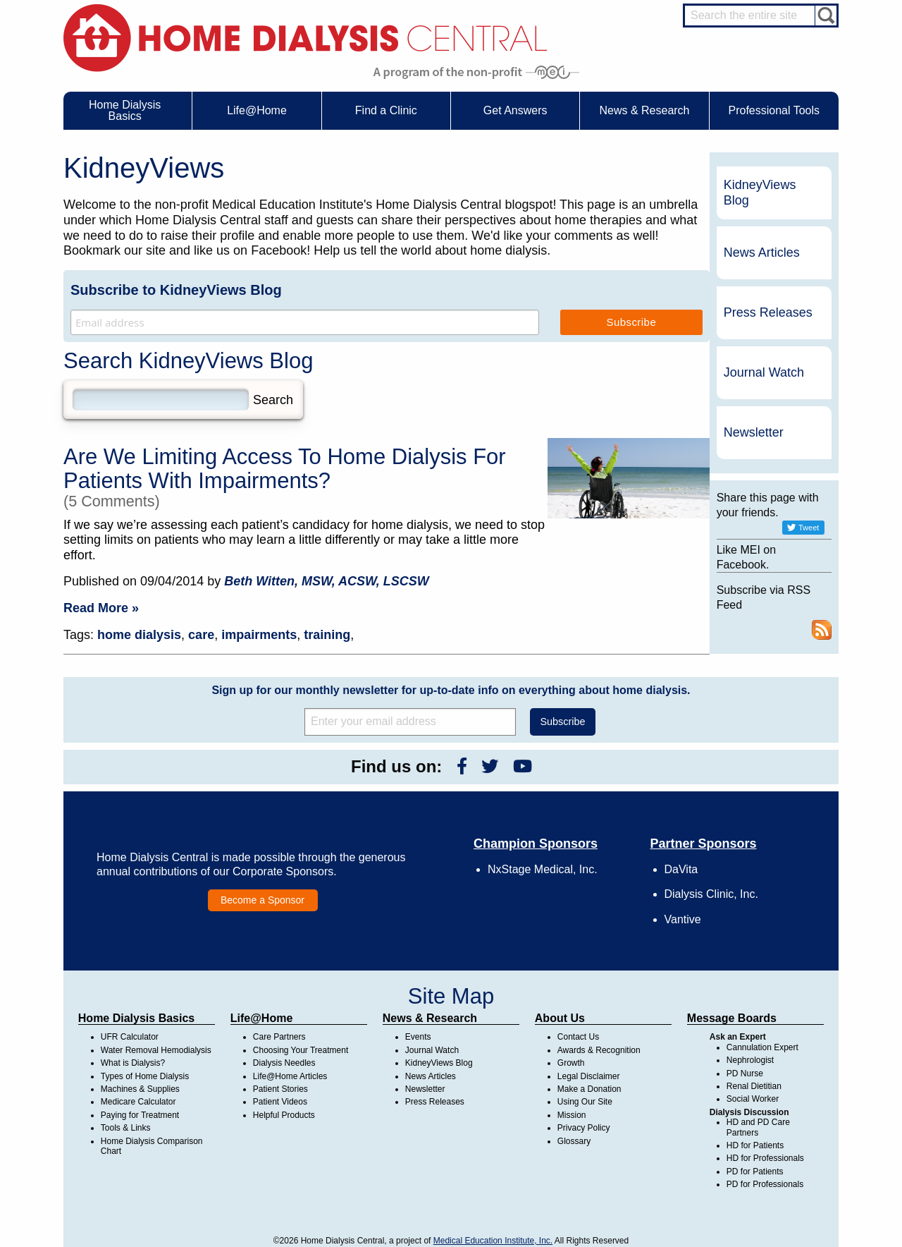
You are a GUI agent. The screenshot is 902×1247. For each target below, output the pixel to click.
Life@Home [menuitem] (257, 110)
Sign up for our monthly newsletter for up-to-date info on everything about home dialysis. (450, 690)
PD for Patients (755, 1171)
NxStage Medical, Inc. (543, 869)
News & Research (430, 1018)
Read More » (101, 608)
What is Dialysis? (133, 1063)
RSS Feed (822, 630)
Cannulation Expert (762, 1047)
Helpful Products (284, 1115)
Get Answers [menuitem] (515, 110)
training (327, 635)
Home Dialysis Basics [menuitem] (125, 110)
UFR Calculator (130, 1037)
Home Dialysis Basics (136, 1018)
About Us (560, 1018)
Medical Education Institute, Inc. (492, 1241)
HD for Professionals (765, 1158)
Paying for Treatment (140, 1115)
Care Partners (279, 1037)
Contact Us (578, 1037)
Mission (571, 1115)
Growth (571, 1063)
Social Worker (753, 1099)
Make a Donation (589, 1089)
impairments (259, 635)
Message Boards (732, 1018)
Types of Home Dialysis (145, 1076)
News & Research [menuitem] (644, 110)
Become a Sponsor (262, 900)
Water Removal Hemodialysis (156, 1050)
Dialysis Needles (284, 1063)
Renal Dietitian (754, 1086)
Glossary (574, 1141)
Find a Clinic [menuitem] (386, 110)
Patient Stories (280, 1089)
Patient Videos (280, 1102)
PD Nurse (745, 1073)
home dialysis (139, 635)
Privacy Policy (583, 1128)
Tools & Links (126, 1128)
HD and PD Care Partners (758, 1127)
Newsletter (754, 432)
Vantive (683, 919)
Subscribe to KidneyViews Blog (176, 290)
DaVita (681, 869)
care (201, 635)
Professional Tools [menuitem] (774, 110)
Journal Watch (764, 372)
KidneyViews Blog (760, 192)
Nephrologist (750, 1060)
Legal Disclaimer (588, 1076)
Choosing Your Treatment (300, 1050)
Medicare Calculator (138, 1102)
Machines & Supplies (140, 1089)
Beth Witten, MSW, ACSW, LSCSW (326, 581)
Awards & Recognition (599, 1050)
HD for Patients (755, 1145)
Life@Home (261, 1018)
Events (418, 1037)
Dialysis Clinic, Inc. (711, 894)
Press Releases (768, 312)
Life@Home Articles (290, 1076)
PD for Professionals (765, 1184)
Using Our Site (584, 1102)
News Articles (762, 252)
